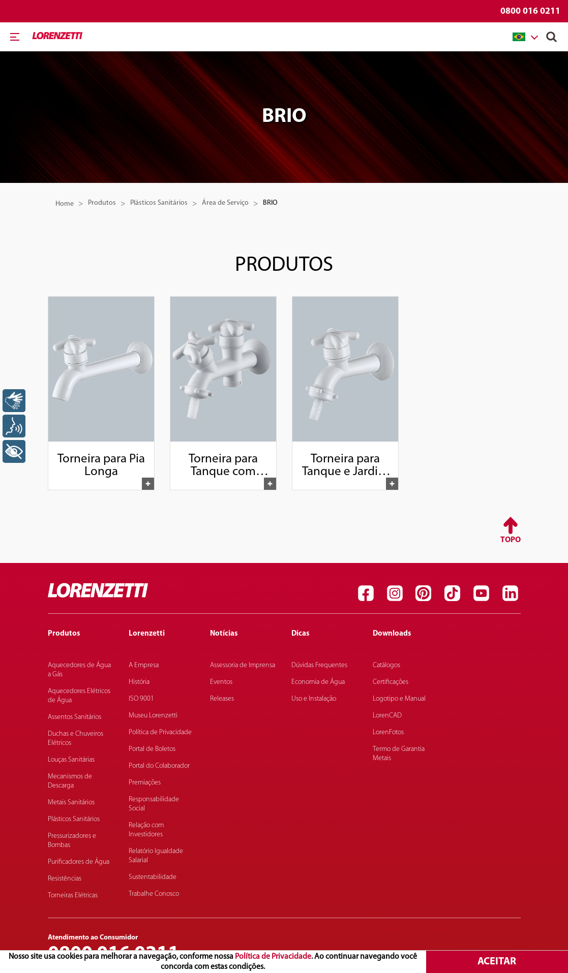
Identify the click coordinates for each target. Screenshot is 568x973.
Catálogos (386, 665)
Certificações (390, 682)
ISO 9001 (141, 699)
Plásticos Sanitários (159, 203)
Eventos (221, 682)
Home (64, 204)
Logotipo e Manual (399, 699)
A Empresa (144, 665)
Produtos (102, 203)
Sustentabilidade (152, 877)
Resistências (64, 879)
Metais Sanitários (71, 802)
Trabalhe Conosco (154, 894)
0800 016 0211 (530, 11)
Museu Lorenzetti (153, 715)
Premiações (145, 783)
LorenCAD (387, 715)
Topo (510, 540)
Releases (222, 699)
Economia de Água (318, 682)
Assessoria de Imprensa (242, 665)
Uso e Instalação (313, 699)
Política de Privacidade (273, 957)
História (139, 682)
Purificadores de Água (78, 862)
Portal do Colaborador (159, 766)
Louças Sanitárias (71, 760)
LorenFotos (388, 732)
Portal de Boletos (152, 749)
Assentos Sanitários (74, 717)
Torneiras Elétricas (73, 895)
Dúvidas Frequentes (319, 665)
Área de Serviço (225, 203)
